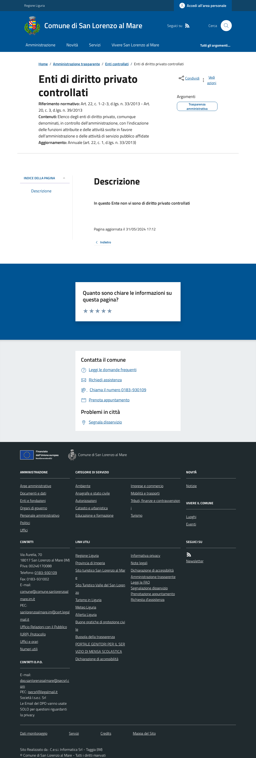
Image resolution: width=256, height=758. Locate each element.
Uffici (24, 530)
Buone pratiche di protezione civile (100, 625)
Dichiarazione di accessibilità (96, 659)
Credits (106, 733)
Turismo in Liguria (88, 600)
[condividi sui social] (188, 78)
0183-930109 (46, 572)
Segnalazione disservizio (149, 588)
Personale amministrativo (39, 515)
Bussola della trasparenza (95, 636)
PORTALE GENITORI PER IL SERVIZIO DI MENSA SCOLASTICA (100, 647)
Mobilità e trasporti (145, 493)
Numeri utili (29, 649)
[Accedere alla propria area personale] (203, 5)
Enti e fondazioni (33, 500)
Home (43, 64)
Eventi (191, 524)
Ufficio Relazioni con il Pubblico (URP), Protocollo (43, 630)
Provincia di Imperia (90, 563)
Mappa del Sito (144, 733)
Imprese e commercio (147, 486)
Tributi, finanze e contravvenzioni (155, 504)
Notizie (191, 486)
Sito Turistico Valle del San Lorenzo (100, 588)
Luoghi (191, 516)
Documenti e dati (33, 493)
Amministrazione (40, 45)
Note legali (139, 563)
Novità (72, 45)
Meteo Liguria (85, 607)
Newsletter (194, 561)
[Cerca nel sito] (224, 25)
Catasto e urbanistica (91, 508)
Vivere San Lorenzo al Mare (135, 45)
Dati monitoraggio (33, 733)
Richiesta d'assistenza (147, 599)
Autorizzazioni (86, 500)
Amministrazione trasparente (76, 64)
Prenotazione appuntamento (153, 594)
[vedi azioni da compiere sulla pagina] (209, 80)
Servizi (95, 45)
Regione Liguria (34, 5)
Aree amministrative (35, 486)
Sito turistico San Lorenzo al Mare (100, 573)
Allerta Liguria (86, 614)
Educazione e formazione (94, 515)
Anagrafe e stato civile (92, 493)
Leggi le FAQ (140, 582)
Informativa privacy (145, 555)
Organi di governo (33, 508)
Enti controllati (117, 64)
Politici (25, 522)
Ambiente (82, 486)
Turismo (136, 515)
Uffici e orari (29, 641)
